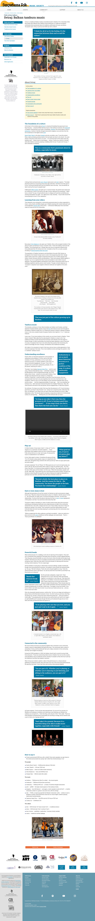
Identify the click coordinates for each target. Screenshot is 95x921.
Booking (77, 883)
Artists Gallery (20, 13)
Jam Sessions (28, 880)
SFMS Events (28, 875)
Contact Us (78, 877)
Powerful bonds (31, 101)
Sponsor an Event (62, 880)
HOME (9, 10)
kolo (49, 328)
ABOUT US (80, 10)
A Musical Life (8, 48)
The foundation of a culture (34, 88)
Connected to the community (34, 103)
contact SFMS (43, 906)
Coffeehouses (28, 879)
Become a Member (63, 877)
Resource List (7, 59)
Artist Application (8, 61)
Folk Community (45, 875)
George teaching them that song (39, 250)
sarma (36, 515)
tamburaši (67, 127)
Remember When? (79, 882)
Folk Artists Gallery (9, 36)
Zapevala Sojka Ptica (42, 369)
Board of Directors (79, 879)
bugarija (43, 135)
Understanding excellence (33, 95)
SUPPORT (62, 10)
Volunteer (61, 879)
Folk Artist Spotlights (9, 40)
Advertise (61, 885)
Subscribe (44, 882)
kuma (62, 498)
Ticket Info (27, 885)
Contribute (61, 883)
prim (45, 132)
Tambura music (31, 92)
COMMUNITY (44, 10)
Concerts (27, 877)
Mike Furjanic (35, 189)
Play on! (29, 97)
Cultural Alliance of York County (13, 887)
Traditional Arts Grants (10, 29)
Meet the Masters (8, 50)
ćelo (57, 182)
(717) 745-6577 (67, 900)
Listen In (43, 883)
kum (58, 498)
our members (10, 876)
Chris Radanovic (35, 244)
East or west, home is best (33, 99)
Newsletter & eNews (46, 880)
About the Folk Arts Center (11, 24)
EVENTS (25, 10)
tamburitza (27, 131)
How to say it (30, 106)
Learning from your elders (33, 90)
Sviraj (43, 126)
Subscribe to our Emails (10, 57)
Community (7, 13)
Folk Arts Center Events (10, 27)
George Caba (36, 205)
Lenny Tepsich (44, 182)
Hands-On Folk (28, 882)
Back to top (35, 847)
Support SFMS (62, 875)
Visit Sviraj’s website (32, 112)
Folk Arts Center (13, 13)
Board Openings (79, 880)
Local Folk (27, 883)
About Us (78, 875)
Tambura (53, 129)
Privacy (77, 885)
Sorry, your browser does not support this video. (47, 422)
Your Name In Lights (63, 882)
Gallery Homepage (58, 847)
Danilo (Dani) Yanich (30, 135)
